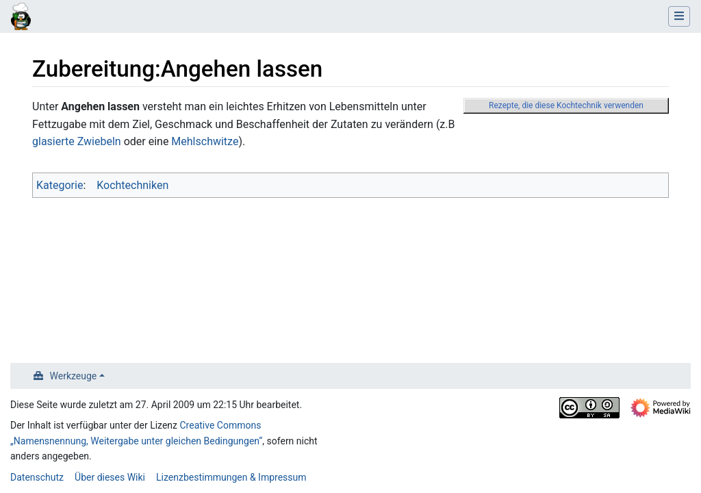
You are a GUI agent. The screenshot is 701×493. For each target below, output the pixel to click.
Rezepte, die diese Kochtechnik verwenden (566, 105)
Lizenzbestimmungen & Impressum (231, 477)
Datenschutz (37, 477)
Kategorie (59, 185)
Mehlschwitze (204, 141)
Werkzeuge (73, 375)
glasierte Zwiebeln (76, 141)
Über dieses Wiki (110, 477)
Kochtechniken (132, 185)
